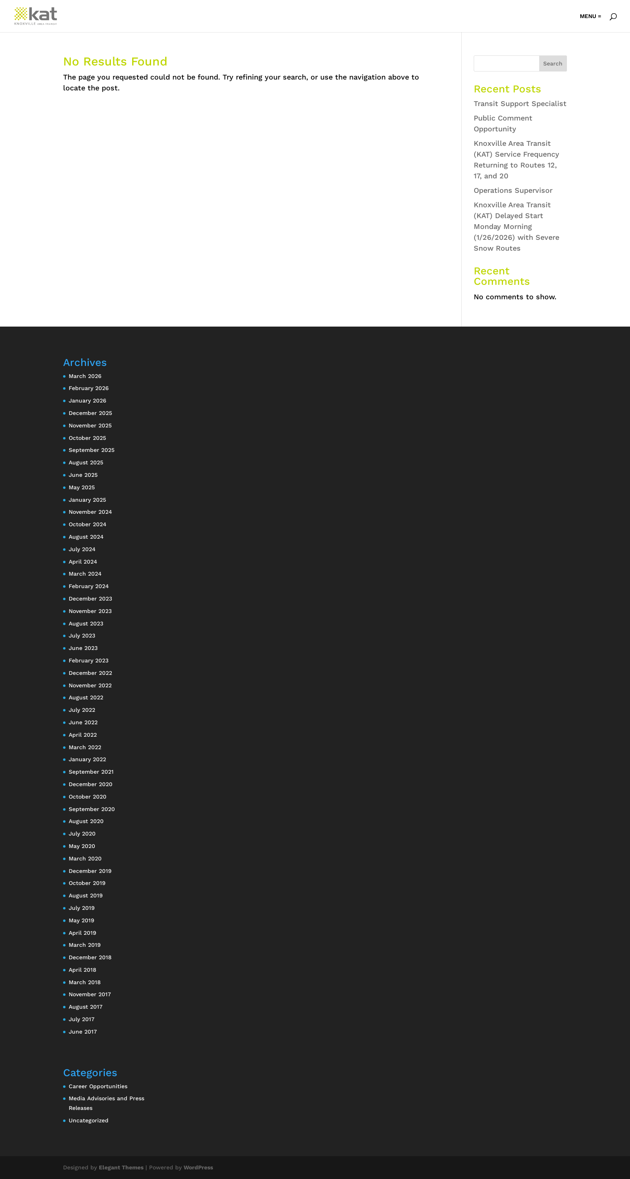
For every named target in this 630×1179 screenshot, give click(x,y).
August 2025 (86, 462)
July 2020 (82, 833)
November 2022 (90, 685)
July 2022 (82, 710)
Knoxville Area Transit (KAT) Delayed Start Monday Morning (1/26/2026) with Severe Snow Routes (516, 226)
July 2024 (82, 549)
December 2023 (90, 598)
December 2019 (90, 871)
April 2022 (83, 735)
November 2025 (90, 425)
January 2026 (87, 400)
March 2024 (85, 573)
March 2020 (85, 858)
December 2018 (90, 957)
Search (552, 63)
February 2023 (88, 660)
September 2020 (92, 809)
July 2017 (81, 1019)
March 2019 (85, 945)
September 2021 (91, 771)
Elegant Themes (121, 1167)
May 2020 (82, 846)
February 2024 (89, 586)
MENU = (590, 16)
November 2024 (90, 512)
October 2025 (87, 438)
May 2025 (82, 487)
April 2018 (82, 969)
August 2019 (86, 895)
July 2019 (82, 908)
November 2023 (90, 611)
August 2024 (86, 536)
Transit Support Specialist (520, 103)
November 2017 (90, 994)
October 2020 (87, 796)
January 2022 (87, 759)
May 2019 (81, 920)
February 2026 (89, 388)
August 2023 (86, 623)
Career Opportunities (98, 1086)
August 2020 (86, 821)
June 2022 (83, 722)
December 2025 (90, 413)
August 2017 (85, 1006)
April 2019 (82, 933)
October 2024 (87, 524)
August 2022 (86, 697)
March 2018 (85, 982)
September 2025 (92, 450)
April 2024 (83, 561)
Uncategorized (88, 1120)
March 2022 (85, 747)
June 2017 (83, 1031)
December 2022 (90, 673)
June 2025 (83, 475)
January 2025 (87, 500)
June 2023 (83, 648)
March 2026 (85, 376)
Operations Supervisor (513, 190)
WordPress (198, 1167)
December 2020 (90, 784)
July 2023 (82, 635)
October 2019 (87, 883)
